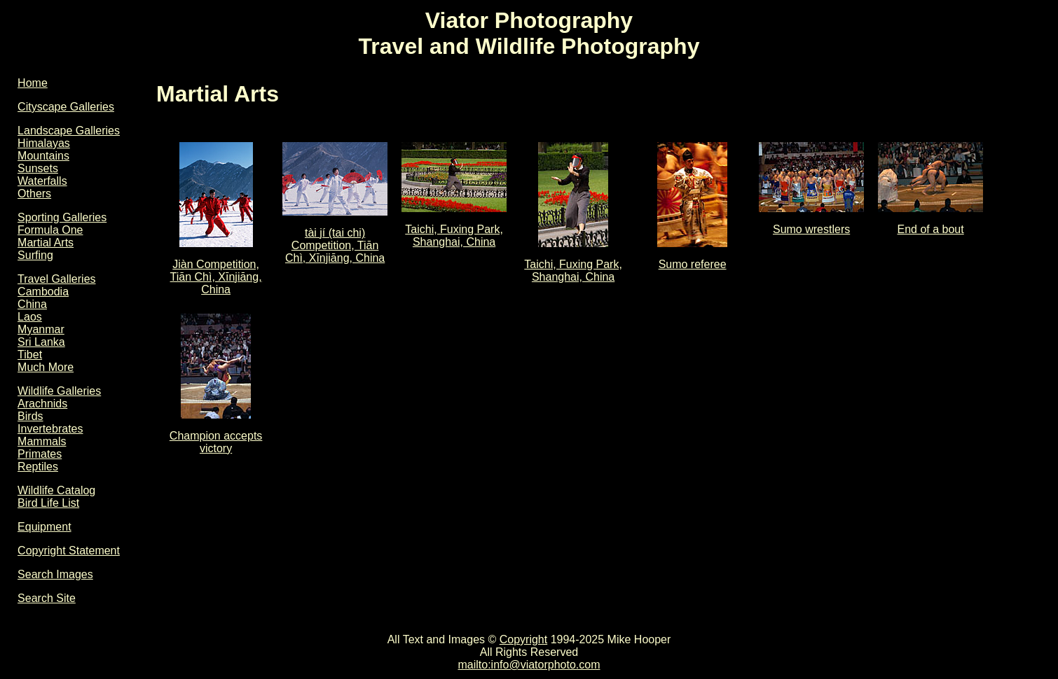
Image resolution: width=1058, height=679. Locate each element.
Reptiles (38, 466)
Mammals (42, 441)
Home (33, 83)
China (32, 304)
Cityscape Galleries (66, 107)
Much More (46, 367)
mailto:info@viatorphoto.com (529, 665)
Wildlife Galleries (59, 391)
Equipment (44, 527)
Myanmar (41, 329)
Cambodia (43, 292)
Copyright (523, 639)
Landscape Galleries (69, 130)
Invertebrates (50, 429)
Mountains (43, 156)
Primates (40, 454)
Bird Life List (48, 503)
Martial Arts (46, 242)
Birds (30, 416)
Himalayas (44, 143)
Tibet (30, 354)
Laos (30, 317)
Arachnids (42, 404)
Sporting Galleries (62, 217)
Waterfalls (42, 181)
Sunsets (38, 168)
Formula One (50, 230)
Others (34, 194)
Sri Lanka (41, 342)
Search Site (47, 598)
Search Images (55, 574)
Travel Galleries (56, 279)
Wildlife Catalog (56, 490)
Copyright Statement (69, 550)
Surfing (35, 255)
